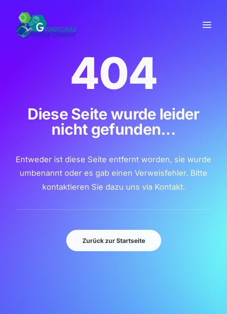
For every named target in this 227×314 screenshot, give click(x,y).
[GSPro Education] (46, 25)
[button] (207, 25)
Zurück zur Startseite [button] (113, 240)
